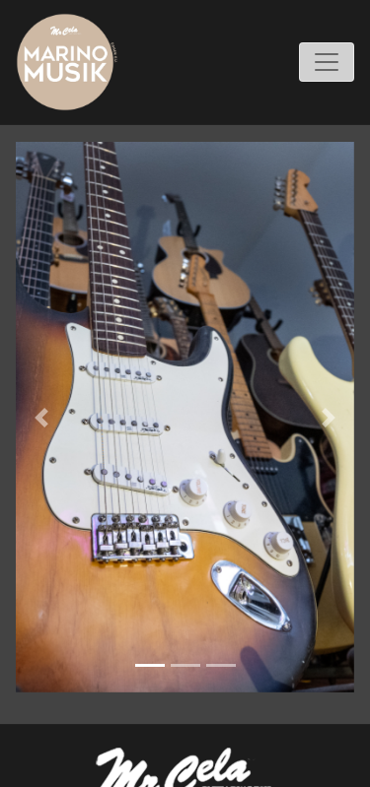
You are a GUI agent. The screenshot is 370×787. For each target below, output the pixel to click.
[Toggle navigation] (326, 62)
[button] (41, 417)
